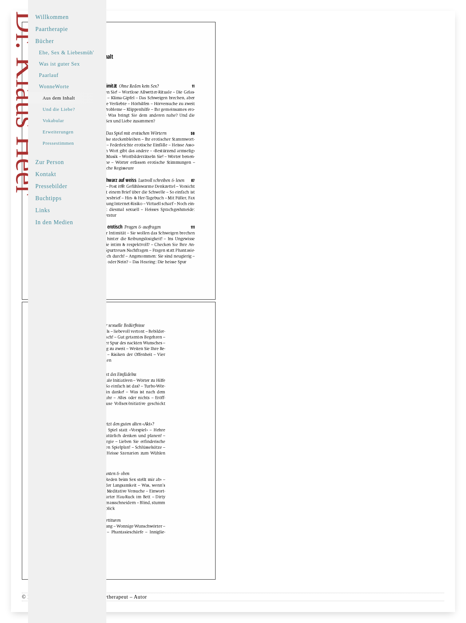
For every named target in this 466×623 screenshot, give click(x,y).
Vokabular (78, 120)
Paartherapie (76, 29)
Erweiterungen (82, 132)
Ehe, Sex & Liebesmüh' (91, 52)
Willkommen (77, 17)
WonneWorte (79, 86)
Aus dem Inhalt (83, 98)
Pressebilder (76, 186)
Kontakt (70, 174)
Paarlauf (73, 75)
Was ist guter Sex (84, 64)
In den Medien (79, 222)
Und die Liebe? (83, 109)
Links (67, 210)
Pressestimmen (83, 143)
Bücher (69, 41)
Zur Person (74, 162)
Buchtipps (73, 198)
